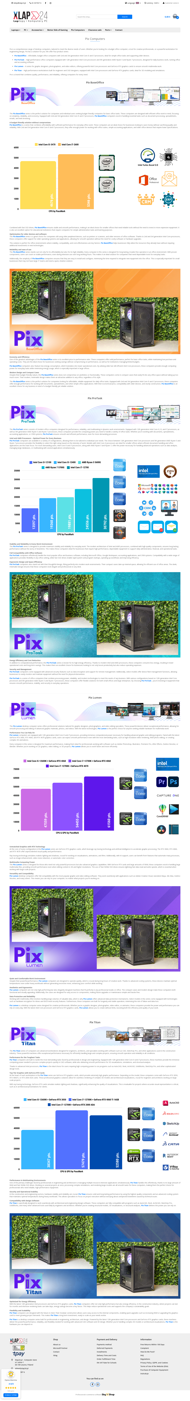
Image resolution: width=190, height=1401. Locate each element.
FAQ (142, 1355)
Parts (108, 30)
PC (26, 30)
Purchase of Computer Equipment (154, 1370)
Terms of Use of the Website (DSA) (154, 1366)
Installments (102, 1352)
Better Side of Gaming (57, 30)
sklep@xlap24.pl (21, 1368)
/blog (55, 1355)
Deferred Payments (105, 1348)
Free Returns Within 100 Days (152, 1344)
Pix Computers (78, 30)
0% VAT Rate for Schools (106, 1363)
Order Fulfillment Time (106, 1359)
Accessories (38, 30)
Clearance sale (95, 30)
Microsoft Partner (60, 1348)
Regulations (145, 1359)
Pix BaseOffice (19, 113)
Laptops (15, 30)
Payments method (104, 1344)
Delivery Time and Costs (106, 1355)
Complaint (144, 1348)
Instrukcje (144, 1373)
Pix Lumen (17, 726)
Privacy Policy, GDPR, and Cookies (154, 1363)
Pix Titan (17, 1051)
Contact (119, 30)
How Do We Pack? (147, 1352)
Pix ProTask (18, 429)
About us (56, 1344)
